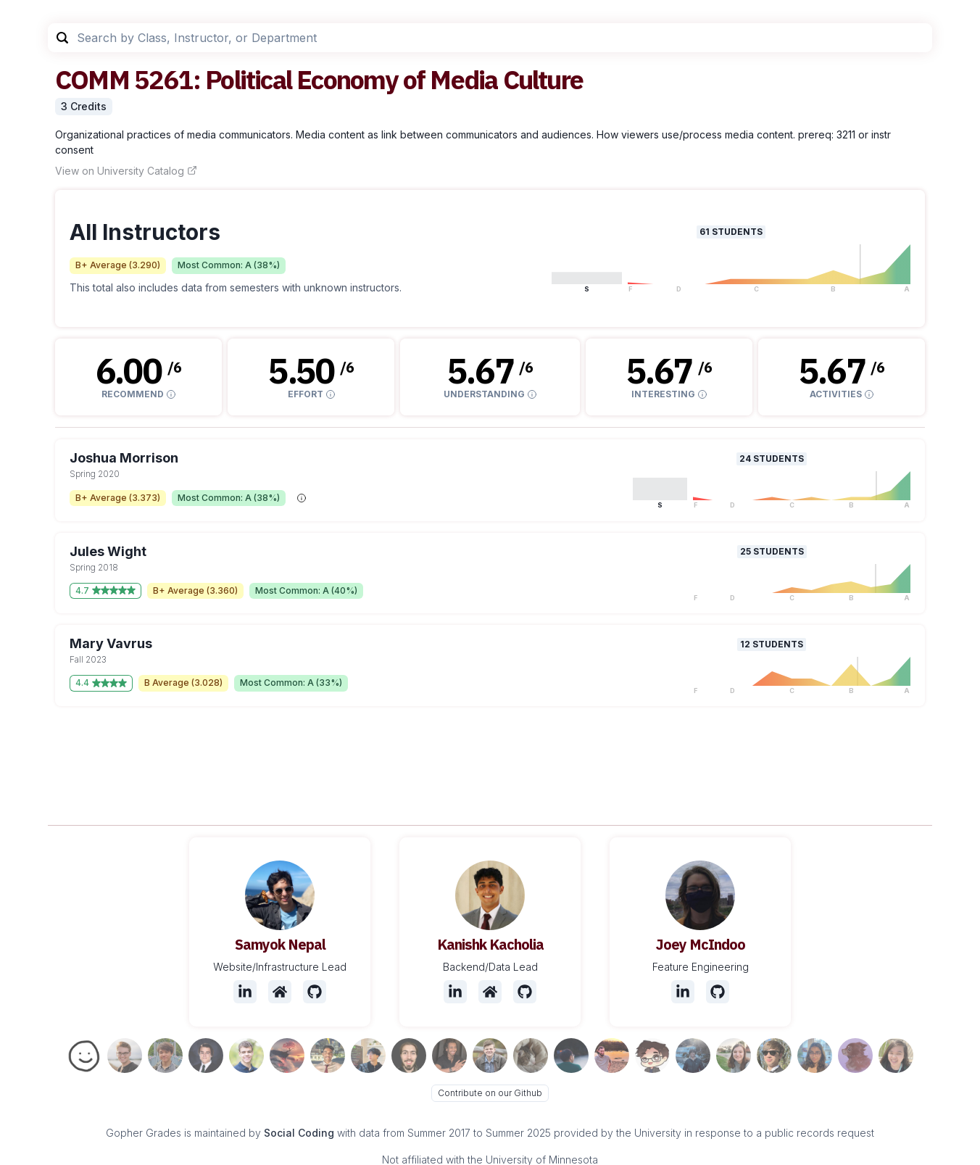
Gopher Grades (143, 1133)
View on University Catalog (126, 171)
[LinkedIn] (245, 991)
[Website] (279, 991)
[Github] (314, 991)
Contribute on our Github (490, 1092)
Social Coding (299, 1133)
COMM (92, 79)
